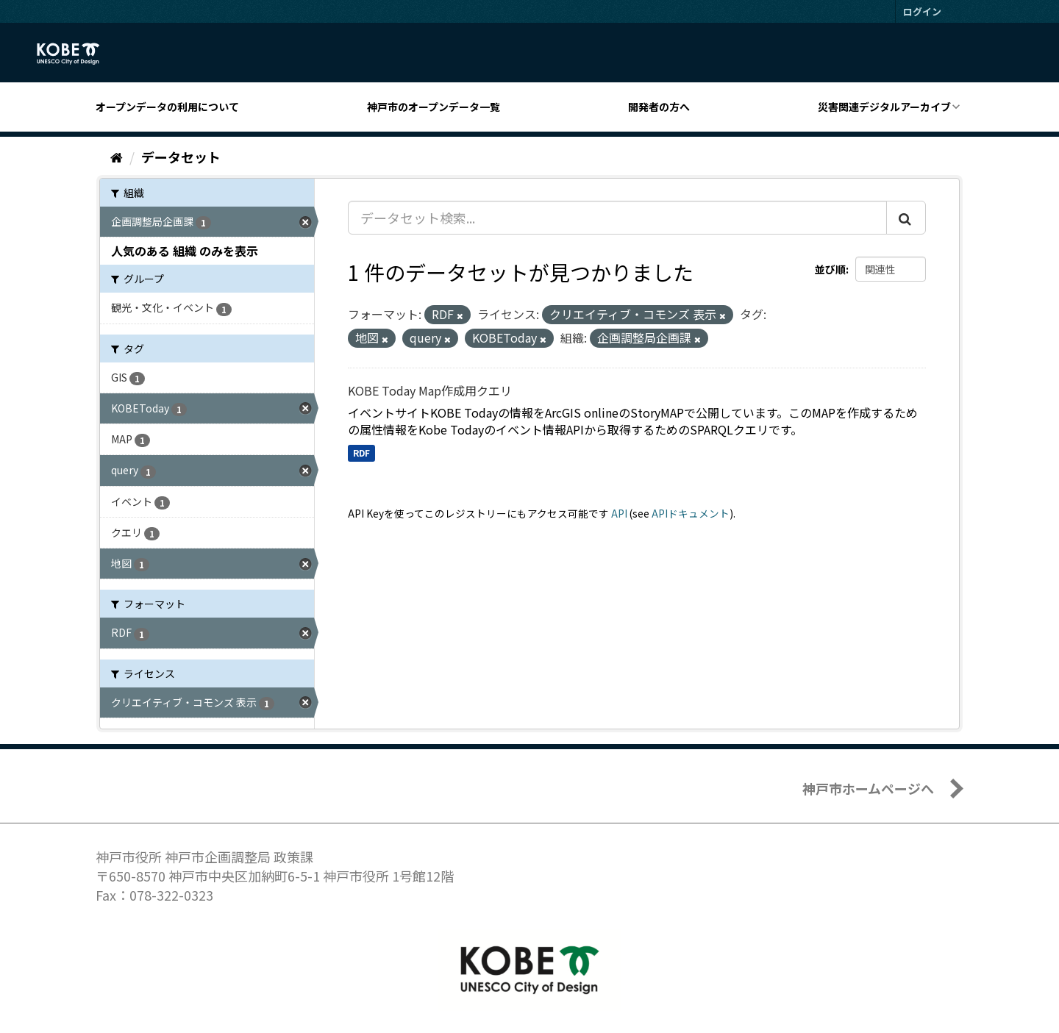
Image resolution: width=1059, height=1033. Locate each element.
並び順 (830, 269)
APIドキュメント (691, 513)
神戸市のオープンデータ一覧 (433, 106)
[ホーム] (116, 156)
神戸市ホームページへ (868, 788)
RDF (361, 452)
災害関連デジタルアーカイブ (884, 106)
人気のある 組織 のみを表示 (184, 251)
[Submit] (906, 218)
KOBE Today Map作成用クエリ (430, 390)
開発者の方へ (659, 106)
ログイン (922, 11)
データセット (181, 156)
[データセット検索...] (617, 218)
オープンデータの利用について (167, 106)
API (619, 513)
